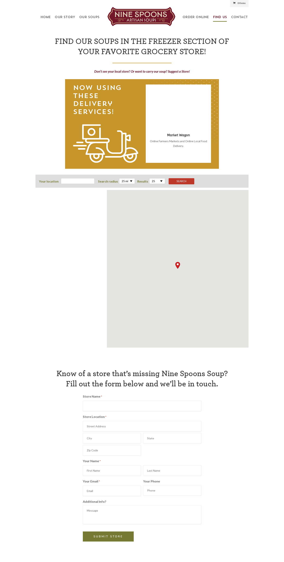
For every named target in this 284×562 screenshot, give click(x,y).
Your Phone (151, 481)
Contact (239, 17)
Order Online (195, 17)
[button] (177, 265)
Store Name (92, 396)
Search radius (108, 181)
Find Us (220, 17)
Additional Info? (94, 501)
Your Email (91, 481)
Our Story (65, 17)
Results (142, 181)
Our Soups (89, 17)
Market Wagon (178, 135)
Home (45, 17)
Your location (49, 181)
